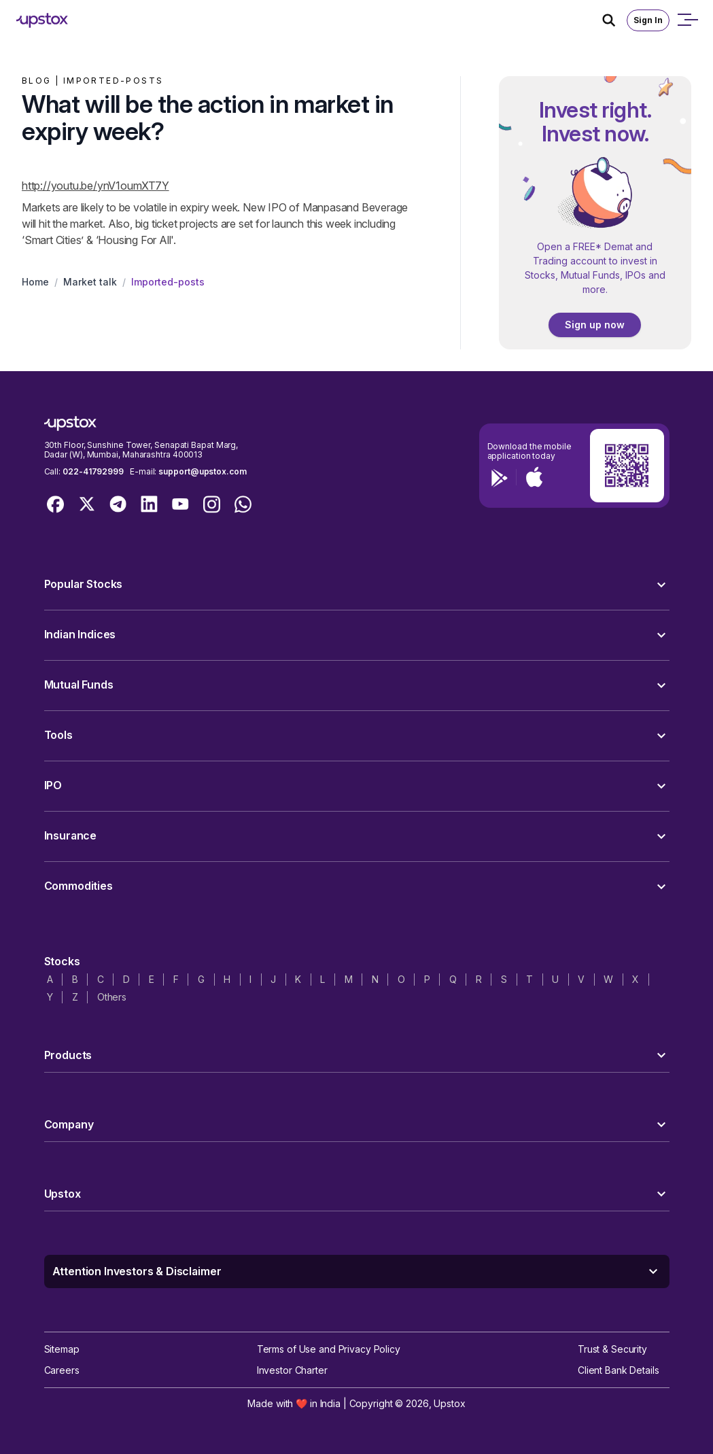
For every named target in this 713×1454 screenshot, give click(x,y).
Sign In (648, 20)
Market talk (90, 282)
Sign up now (595, 324)
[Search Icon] (614, 20)
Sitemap (62, 1349)
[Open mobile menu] (687, 20)
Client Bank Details (618, 1370)
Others (111, 997)
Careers (62, 1370)
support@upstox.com (202, 471)
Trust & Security (612, 1349)
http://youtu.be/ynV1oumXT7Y (95, 185)
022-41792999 (93, 471)
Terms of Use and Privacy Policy (328, 1349)
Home (35, 282)
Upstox (449, 1403)
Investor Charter (292, 1370)
